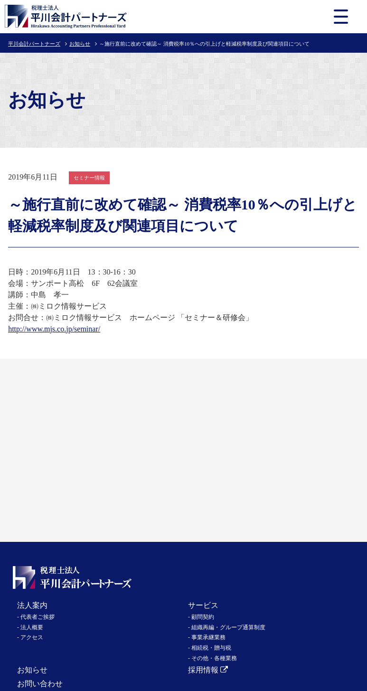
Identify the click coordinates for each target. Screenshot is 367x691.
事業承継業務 (208, 637)
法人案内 (32, 605)
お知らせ (79, 44)
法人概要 (31, 627)
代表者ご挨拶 (37, 617)
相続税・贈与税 (211, 647)
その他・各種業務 (214, 658)
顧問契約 (202, 617)
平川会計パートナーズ (34, 44)
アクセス (31, 637)
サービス (203, 605)
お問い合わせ (40, 684)
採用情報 (208, 670)
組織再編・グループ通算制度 (228, 627)
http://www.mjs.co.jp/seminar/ (54, 329)
